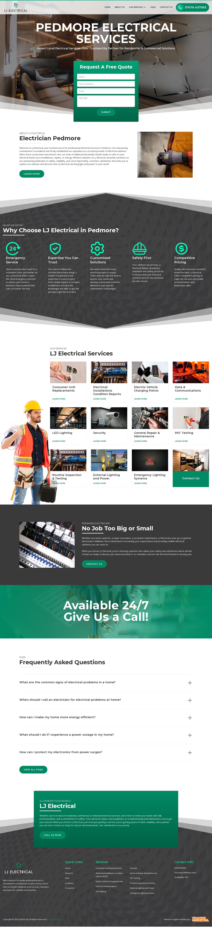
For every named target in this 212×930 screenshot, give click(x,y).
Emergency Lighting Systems (142, 893)
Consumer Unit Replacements (109, 868)
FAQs (153, 7)
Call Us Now (58, 833)
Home (107, 7)
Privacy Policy (54, 919)
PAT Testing (135, 878)
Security (133, 868)
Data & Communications (106, 886)
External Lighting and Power (142, 888)
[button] (137, 7)
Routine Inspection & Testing (142, 883)
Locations (69, 883)
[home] (14, 7)
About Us (120, 7)
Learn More (26, 173)
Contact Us (166, 7)
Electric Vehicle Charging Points (109, 881)
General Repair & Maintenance (143, 873)
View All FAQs (33, 769)
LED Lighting (101, 891)
